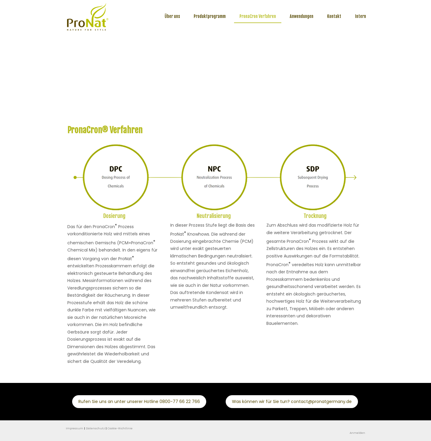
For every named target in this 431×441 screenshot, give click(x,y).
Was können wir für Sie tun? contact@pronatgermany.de (292, 401)
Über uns (172, 16)
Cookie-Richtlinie (120, 428)
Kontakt (334, 16)
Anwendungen (301, 16)
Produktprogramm (210, 16)
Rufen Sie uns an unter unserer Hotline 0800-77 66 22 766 (139, 401)
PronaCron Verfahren (257, 16)
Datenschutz (95, 428)
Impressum (74, 428)
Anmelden (357, 433)
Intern (360, 16)
